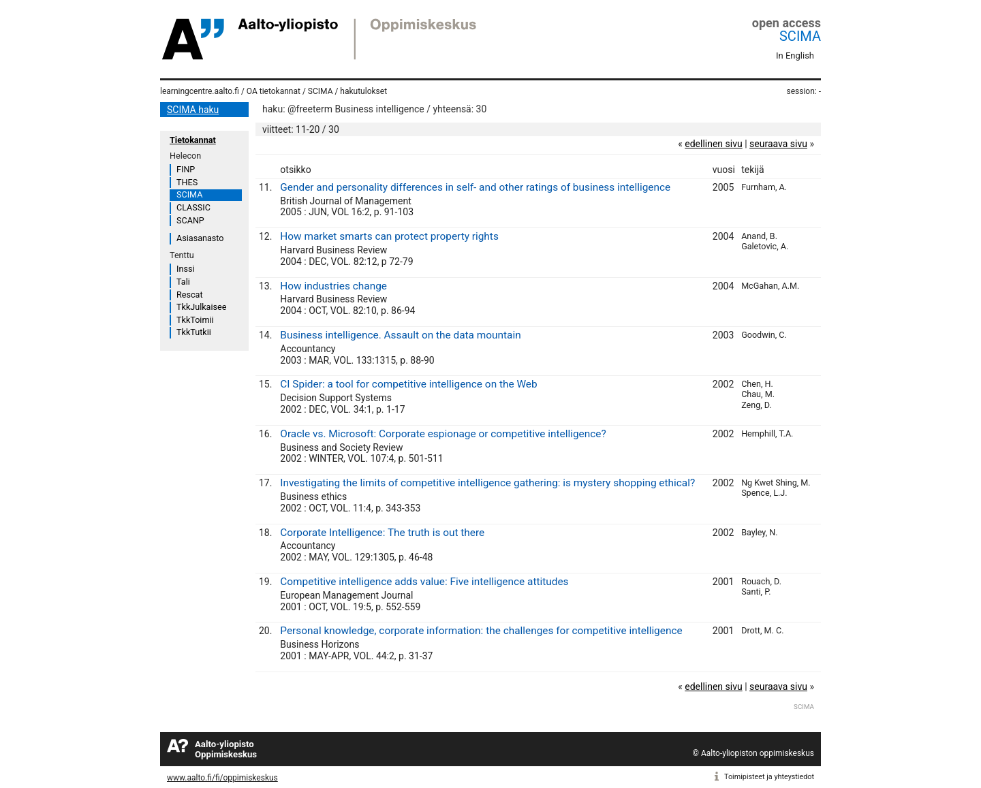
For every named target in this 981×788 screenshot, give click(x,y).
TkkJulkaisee (201, 307)
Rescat (189, 294)
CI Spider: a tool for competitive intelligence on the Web (408, 384)
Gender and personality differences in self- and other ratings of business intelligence (475, 187)
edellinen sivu (713, 143)
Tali (183, 282)
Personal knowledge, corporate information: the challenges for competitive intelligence (481, 631)
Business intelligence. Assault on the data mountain (400, 335)
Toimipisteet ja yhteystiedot (769, 776)
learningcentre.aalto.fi (199, 91)
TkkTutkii (193, 332)
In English (795, 55)
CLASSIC (193, 207)
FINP (185, 169)
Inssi (185, 269)
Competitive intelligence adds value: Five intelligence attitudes (424, 582)
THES (187, 182)
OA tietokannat (273, 91)
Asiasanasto (199, 238)
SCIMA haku (193, 109)
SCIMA (800, 36)
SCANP (190, 220)
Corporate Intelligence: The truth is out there (382, 532)
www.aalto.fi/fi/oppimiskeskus (222, 778)
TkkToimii (195, 320)
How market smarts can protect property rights (389, 236)
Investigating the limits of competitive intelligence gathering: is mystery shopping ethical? (487, 483)
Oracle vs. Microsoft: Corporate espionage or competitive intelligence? (443, 434)
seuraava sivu (778, 143)
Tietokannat (193, 140)
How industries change (333, 286)
